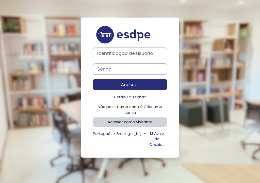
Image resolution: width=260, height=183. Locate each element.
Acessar (130, 84)
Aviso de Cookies (157, 139)
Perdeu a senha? (130, 97)
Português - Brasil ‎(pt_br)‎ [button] (118, 133)
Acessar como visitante (130, 122)
